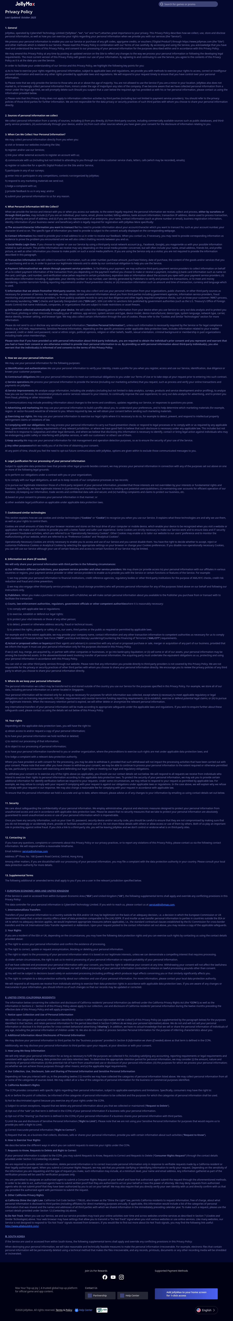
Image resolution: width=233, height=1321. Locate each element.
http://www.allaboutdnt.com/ (22, 1226)
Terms (59, 1310)
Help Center (83, 1310)
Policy (69, 1310)
